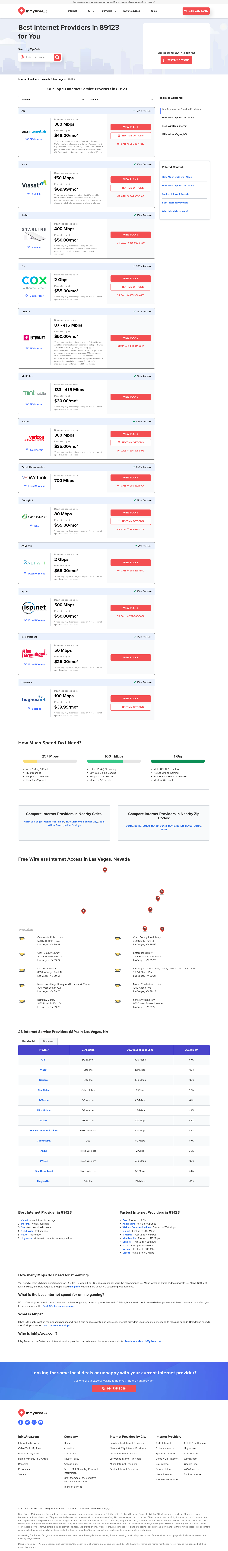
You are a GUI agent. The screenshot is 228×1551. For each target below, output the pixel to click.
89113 (163, 829)
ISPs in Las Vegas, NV (174, 134)
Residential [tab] (28, 1041)
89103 (197, 826)
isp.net (24, 1234)
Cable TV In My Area (29, 1448)
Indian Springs (72, 825)
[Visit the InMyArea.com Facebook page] (20, 1422)
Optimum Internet (165, 1448)
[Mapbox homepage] (26, 930)
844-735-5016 (198, 11)
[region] (114, 899)
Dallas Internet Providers (123, 1453)
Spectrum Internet (166, 1453)
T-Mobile (44, 1100)
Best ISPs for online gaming (58, 1306)
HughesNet (43, 1181)
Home (67, 1443)
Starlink (43, 1080)
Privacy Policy (71, 1458)
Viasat (43, 1069)
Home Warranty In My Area (33, 1458)
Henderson (50, 821)
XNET (44, 1150)
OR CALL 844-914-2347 (130, 346)
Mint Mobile (44, 1110)
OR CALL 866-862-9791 (130, 485)
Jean (101, 821)
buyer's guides (132, 11)
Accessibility (71, 1464)
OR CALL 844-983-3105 (130, 196)
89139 (146, 826)
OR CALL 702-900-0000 (131, 616)
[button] (157, 899)
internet (73, 11)
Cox (23, 1227)
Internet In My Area (28, 1443)
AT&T (44, 1059)
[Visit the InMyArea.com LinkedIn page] (34, 1422)
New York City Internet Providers (128, 1448)
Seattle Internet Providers (124, 1469)
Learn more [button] (147, 2)
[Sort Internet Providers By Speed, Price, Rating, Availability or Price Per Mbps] (121, 99)
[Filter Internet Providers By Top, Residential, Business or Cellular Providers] (52, 99)
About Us (69, 1448)
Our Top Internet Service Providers (181, 109)
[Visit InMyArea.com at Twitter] (27, 1422)
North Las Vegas (33, 821)
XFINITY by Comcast (195, 1443)
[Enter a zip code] (40, 57)
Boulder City (90, 821)
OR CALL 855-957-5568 (131, 243)
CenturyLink (44, 1140)
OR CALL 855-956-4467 (130, 295)
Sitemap (22, 1474)
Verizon (43, 1120)
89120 (155, 826)
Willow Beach (55, 825)
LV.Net (44, 1161)
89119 (137, 826)
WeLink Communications (44, 1130)
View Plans (130, 127)
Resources (24, 1469)
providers (107, 11)
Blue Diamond (74, 821)
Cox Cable (44, 1090)
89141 (163, 826)
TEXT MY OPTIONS (131, 136)
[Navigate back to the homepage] (32, 11)
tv (89, 11)
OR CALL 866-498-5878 (130, 450)
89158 (180, 826)
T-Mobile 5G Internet (167, 1479)
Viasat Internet (164, 1474)
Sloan (61, 821)
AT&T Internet (163, 1443)
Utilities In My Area (28, 1453)
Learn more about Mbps (56, 1325)
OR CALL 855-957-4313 (130, 144)
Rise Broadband (44, 1171)
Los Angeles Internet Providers (127, 1443)
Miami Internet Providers (123, 1464)
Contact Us (70, 1453)
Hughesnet (27, 1238)
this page (74, 1286)
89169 (189, 826)
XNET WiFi (27, 1231)
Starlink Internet (193, 1474)
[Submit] (57, 57)
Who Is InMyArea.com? (175, 211)
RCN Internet (191, 1453)
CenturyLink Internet (167, 1458)
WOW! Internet (192, 1469)
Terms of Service (73, 1486)
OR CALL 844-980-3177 (130, 529)
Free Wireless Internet (174, 126)
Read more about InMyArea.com (143, 1341)
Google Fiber (191, 1464)
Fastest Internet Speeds (175, 194)
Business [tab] (48, 1041)
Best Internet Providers (175, 202)
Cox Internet (162, 1464)
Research (23, 1464)
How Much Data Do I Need (177, 177)
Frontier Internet (165, 1469)
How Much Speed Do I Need (178, 117)
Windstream (190, 1458)
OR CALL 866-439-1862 (130, 570)
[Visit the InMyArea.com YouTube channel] (40, 1422)
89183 (129, 826)
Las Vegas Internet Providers (125, 1458)
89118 (171, 826)
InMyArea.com (34, 1508)
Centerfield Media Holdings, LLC (96, 1508)
